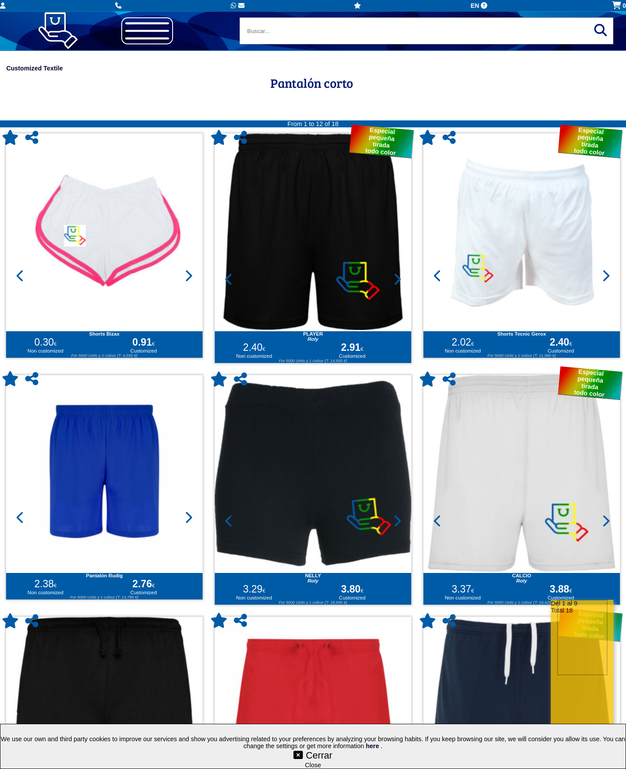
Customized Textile (34, 68)
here (373, 745)
